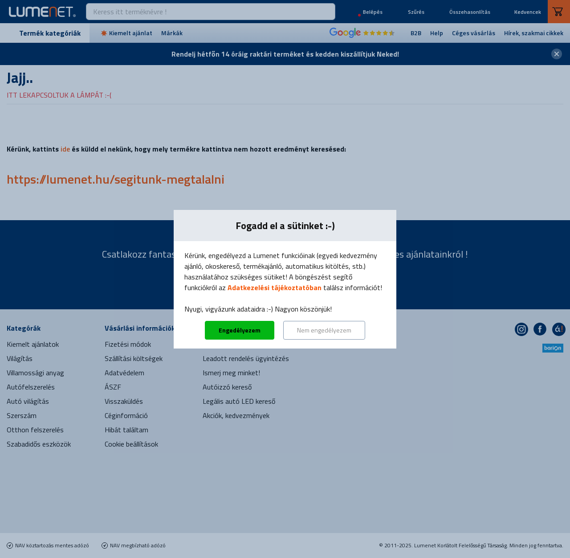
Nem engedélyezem (324, 330)
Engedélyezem (240, 330)
